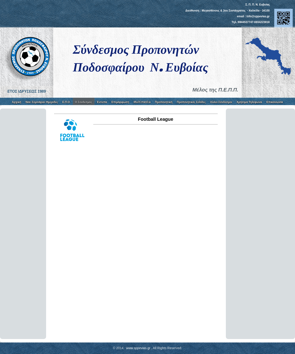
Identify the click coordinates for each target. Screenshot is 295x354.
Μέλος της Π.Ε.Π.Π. (215, 90)
